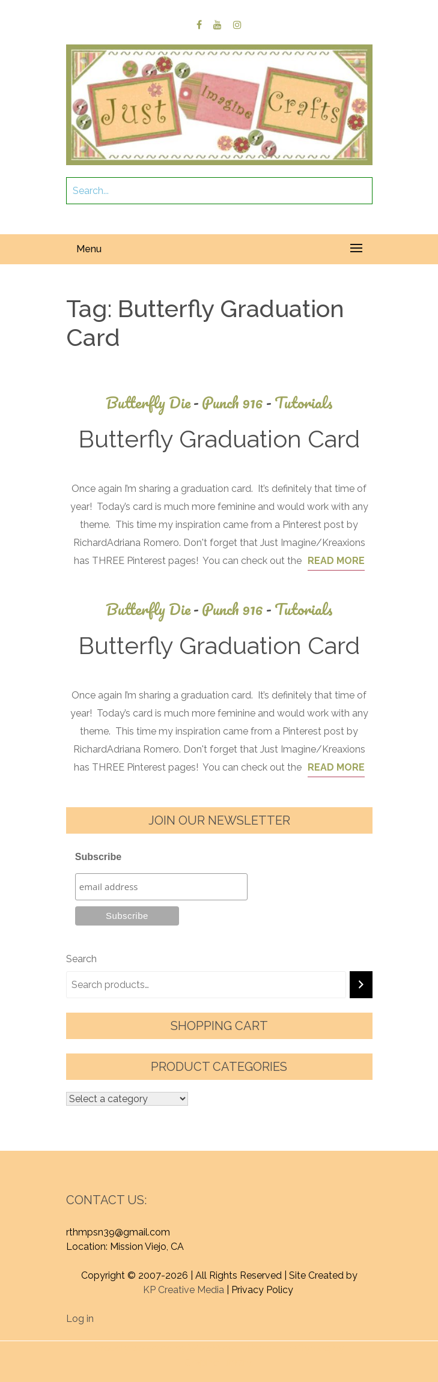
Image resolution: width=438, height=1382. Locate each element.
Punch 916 (238, 402)
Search (81, 959)
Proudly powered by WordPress (166, 1348)
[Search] (361, 984)
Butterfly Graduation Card (219, 439)
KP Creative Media (183, 1290)
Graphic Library (218, 1362)
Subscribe (98, 857)
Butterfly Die (154, 402)
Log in (80, 1318)
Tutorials (304, 402)
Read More (336, 560)
